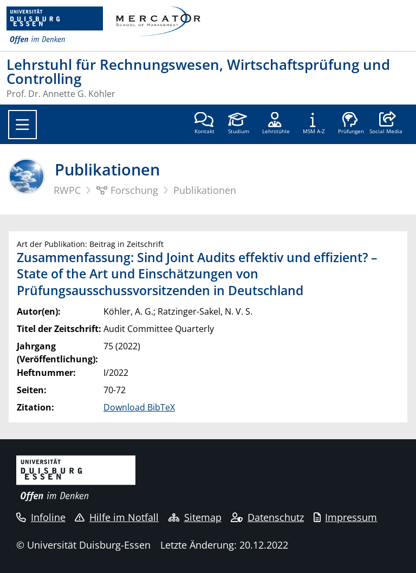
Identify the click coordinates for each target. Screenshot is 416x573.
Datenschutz (267, 517)
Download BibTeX (139, 407)
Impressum (346, 517)
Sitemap (195, 517)
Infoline (41, 517)
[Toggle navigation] (22, 124)
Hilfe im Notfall (117, 517)
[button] (385, 124)
